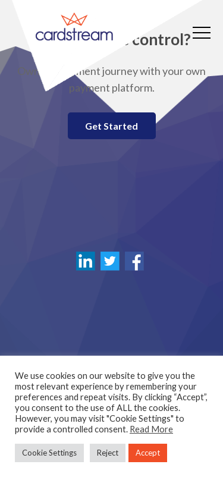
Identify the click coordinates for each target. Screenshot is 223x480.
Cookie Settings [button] (49, 452)
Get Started (111, 125)
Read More (151, 429)
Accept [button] (148, 452)
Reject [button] (107, 452)
